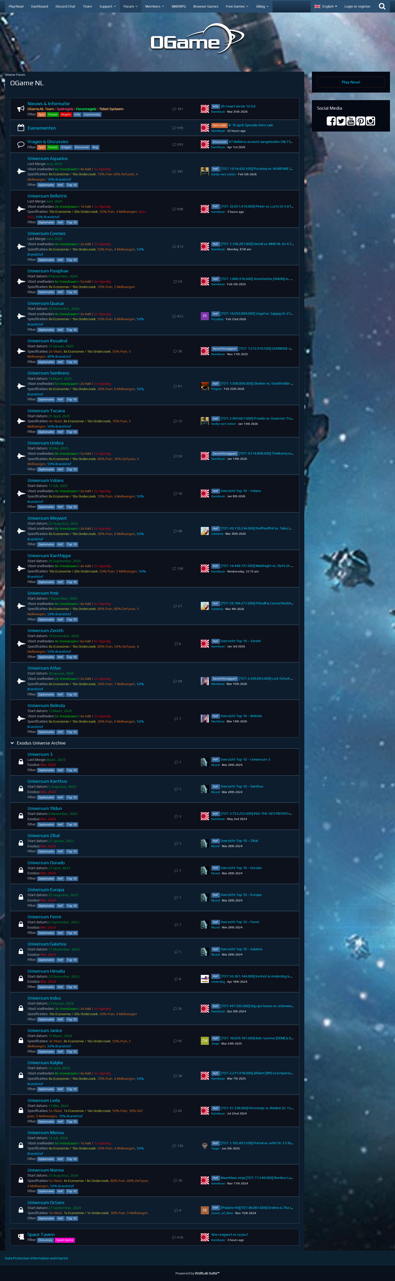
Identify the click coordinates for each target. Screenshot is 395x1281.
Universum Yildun (44, 808)
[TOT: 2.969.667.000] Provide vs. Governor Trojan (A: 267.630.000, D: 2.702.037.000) (285, 418)
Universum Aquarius (47, 158)
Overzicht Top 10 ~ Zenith (241, 641)
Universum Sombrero (48, 373)
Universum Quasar (45, 303)
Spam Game (64, 1240)
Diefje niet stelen (223, 174)
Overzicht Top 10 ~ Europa (241, 895)
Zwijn (215, 1043)
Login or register (358, 6)
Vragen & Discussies (48, 141)
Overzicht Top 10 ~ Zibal (239, 841)
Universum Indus (44, 998)
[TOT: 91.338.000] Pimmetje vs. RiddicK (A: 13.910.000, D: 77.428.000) (275, 1108)
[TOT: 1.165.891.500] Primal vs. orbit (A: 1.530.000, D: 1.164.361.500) (274, 1143)
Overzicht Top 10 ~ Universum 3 (245, 759)
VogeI (215, 1148)
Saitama (217, 533)
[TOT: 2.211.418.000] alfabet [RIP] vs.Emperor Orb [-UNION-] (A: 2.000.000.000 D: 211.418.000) (294, 1073)
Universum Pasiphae (48, 270)
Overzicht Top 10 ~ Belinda (241, 716)
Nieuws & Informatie (48, 103)
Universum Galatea (46, 943)
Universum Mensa (45, 1132)
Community (92, 114)
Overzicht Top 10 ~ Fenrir (240, 922)
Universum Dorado (46, 862)
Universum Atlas (44, 668)
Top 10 (72, 185)
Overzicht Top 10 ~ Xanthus (242, 786)
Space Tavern (41, 1234)
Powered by (197, 1273)
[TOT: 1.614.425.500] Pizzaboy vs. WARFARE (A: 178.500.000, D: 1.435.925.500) (282, 169)
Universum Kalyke (45, 1062)
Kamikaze (218, 111)
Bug (95, 147)
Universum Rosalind (47, 340)
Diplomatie (46, 185)
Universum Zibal (43, 835)
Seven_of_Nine (222, 1213)
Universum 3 (39, 754)
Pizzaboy (217, 319)
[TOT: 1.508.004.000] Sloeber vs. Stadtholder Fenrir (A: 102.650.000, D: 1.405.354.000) (287, 383)
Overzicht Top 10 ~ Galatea (241, 949)
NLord (215, 765)
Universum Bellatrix (47, 195)
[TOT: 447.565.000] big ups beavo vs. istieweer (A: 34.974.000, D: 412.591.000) (281, 1006)
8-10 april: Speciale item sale (250, 125)
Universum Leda (43, 1100)
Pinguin (216, 389)
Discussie (82, 147)
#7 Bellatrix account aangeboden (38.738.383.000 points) (273, 142)
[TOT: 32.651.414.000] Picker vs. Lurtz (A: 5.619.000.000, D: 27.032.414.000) (279, 206)
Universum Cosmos (46, 233)
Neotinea (217, 684)
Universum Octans (45, 1202)
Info (77, 114)
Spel (42, 114)
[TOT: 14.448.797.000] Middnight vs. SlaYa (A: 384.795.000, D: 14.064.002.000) (281, 566)
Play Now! (351, 82)
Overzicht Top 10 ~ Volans (241, 491)
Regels (66, 114)
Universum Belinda (46, 705)
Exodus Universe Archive (41, 743)
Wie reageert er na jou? (229, 1234)
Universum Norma (45, 1170)
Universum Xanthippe (49, 555)
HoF (60, 185)
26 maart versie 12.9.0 (238, 106)
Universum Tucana (46, 410)
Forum (52, 114)
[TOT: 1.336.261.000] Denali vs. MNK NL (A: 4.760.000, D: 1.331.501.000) (276, 244)
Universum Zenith (45, 630)
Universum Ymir (43, 593)
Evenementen (41, 128)
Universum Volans (45, 480)
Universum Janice (44, 1030)
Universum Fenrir (44, 916)
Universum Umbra (45, 442)
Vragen (66, 147)
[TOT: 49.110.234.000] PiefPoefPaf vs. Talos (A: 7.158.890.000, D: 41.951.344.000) (284, 528)
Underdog (218, 981)
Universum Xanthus (47, 781)
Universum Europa (45, 889)
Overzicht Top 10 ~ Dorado (241, 868)
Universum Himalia (46, 971)
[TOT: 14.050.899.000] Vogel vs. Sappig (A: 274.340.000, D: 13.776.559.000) (279, 313)
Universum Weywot (47, 518)
